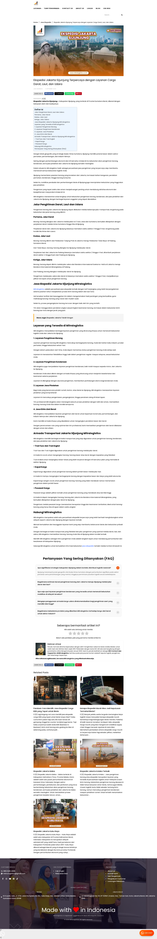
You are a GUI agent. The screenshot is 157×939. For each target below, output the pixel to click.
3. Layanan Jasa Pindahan (44, 132)
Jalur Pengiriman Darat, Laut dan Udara (49, 112)
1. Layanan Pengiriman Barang (46, 127)
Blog (98, 8)
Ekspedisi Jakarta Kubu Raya (46, 831)
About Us (80, 8)
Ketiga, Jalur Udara (42, 120)
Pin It (78, 93)
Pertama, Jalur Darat (42, 115)
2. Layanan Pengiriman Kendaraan (47, 129)
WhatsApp (70, 93)
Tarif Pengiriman (52, 8)
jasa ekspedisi (88, 546)
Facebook (49, 93)
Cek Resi (106, 8)
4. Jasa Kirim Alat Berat (43, 134)
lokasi (90, 8)
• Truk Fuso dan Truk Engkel (45, 139)
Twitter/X (59, 93)
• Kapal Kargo (40, 141)
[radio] (70, 634)
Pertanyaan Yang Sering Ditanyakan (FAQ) (50, 149)
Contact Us (67, 8)
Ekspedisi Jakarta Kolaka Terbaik (95, 771)
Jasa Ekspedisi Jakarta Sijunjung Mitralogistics (52, 122)
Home (35, 22)
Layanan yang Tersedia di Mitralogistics (49, 124)
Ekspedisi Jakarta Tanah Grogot (60, 318)
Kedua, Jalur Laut (41, 117)
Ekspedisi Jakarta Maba (44, 771)
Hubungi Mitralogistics (43, 146)
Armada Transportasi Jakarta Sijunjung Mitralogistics (55, 137)
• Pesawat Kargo (41, 144)
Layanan (37, 8)
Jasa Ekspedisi (45, 22)
